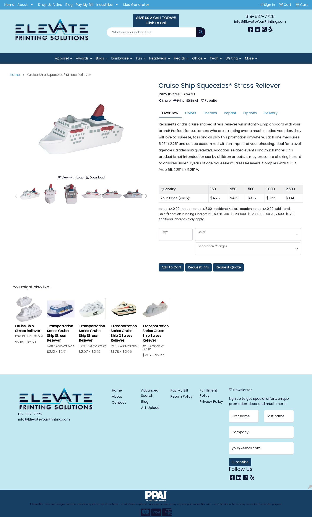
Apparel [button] (62, 58)
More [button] (249, 58)
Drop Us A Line (50, 4)
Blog (69, 4)
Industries (104, 4)
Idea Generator (136, 4)
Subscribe (240, 461)
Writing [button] (232, 58)
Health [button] (179, 58)
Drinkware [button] (120, 58)
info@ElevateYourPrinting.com (260, 21)
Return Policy (181, 396)
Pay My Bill (84, 4)
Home (9, 4)
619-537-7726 (260, 16)
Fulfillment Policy (208, 393)
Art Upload (150, 407)
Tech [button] (214, 58)
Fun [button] (139, 58)
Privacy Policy (211, 401)
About (22, 4)
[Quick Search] (151, 32)
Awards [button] (82, 58)
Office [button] (197, 58)
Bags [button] (100, 58)
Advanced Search (149, 393)
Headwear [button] (158, 58)
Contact (119, 402)
